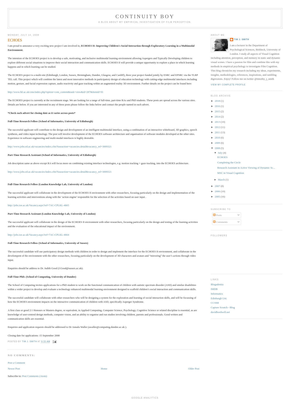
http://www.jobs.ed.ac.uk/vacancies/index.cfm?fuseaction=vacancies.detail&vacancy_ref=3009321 (60, 146)
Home (104, 368)
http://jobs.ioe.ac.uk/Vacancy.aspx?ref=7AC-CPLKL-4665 (38, 205)
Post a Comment (16, 362)
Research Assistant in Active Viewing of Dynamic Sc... (246, 167)
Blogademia (217, 284)
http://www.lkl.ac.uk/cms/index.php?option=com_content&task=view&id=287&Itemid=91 (55, 91)
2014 (218, 116)
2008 (218, 148)
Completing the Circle (229, 162)
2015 (218, 111)
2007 (218, 186)
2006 (218, 191)
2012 (218, 127)
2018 (218, 100)
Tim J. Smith (241, 39)
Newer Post (14, 368)
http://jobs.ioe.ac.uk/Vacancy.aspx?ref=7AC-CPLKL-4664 (38, 234)
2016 (218, 106)
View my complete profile (228, 85)
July (220, 152)
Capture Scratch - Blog (223, 307)
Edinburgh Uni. (219, 298)
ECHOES (222, 157)
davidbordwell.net (220, 312)
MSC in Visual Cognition (230, 172)
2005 (218, 196)
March (221, 179)
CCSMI (215, 302)
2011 (218, 132)
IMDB (214, 289)
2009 (218, 142)
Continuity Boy (145, 16)
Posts (217, 215)
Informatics (217, 293)
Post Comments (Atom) (34, 376)
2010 (218, 137)
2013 (218, 121)
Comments (220, 222)
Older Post (193, 368)
